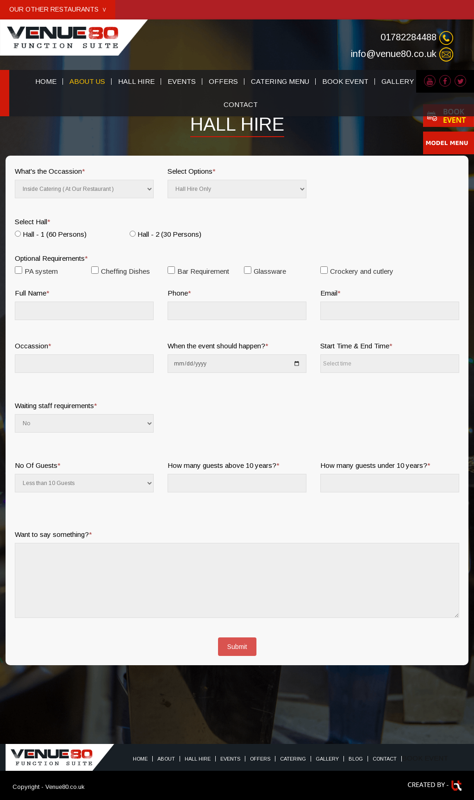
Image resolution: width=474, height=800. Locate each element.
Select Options (192, 171)
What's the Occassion (50, 171)
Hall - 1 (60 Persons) (55, 234)
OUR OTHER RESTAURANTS (57, 9)
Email (330, 293)
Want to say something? (53, 534)
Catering (293, 759)
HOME (45, 81)
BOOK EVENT (345, 81)
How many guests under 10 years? (375, 465)
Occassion (33, 346)
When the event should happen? (218, 346)
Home (140, 759)
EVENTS (182, 81)
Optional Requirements (51, 258)
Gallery (327, 759)
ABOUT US (87, 81)
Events (230, 759)
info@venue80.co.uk (394, 54)
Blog (356, 759)
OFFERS (223, 81)
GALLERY (397, 81)
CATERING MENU (280, 81)
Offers (260, 759)
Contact (385, 759)
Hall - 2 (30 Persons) (169, 234)
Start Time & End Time (356, 346)
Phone (179, 293)
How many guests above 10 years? (224, 465)
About (166, 759)
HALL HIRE (136, 81)
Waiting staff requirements (56, 405)
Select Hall (32, 222)
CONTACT (241, 104)
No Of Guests (38, 465)
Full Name (32, 293)
